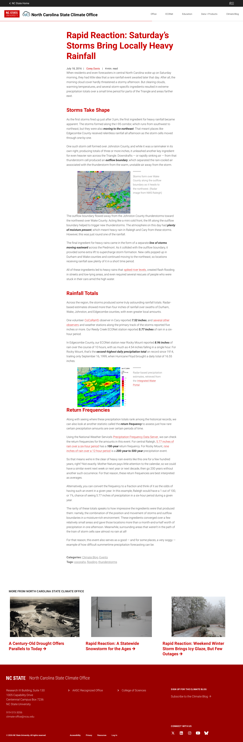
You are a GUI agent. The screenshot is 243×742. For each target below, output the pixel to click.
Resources (101, 735)
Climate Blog (232, 14)
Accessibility (75, 735)
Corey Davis (93, 68)
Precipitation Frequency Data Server (135, 437)
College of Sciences (134, 690)
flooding (92, 562)
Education (187, 14)
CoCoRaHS (92, 320)
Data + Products (209, 14)
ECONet (169, 14)
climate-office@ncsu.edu (20, 716)
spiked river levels (135, 269)
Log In (114, 735)
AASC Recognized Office (87, 690)
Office (154, 14)
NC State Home (19, 3)
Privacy (89, 735)
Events (103, 557)
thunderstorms (107, 562)
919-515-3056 (14, 712)
